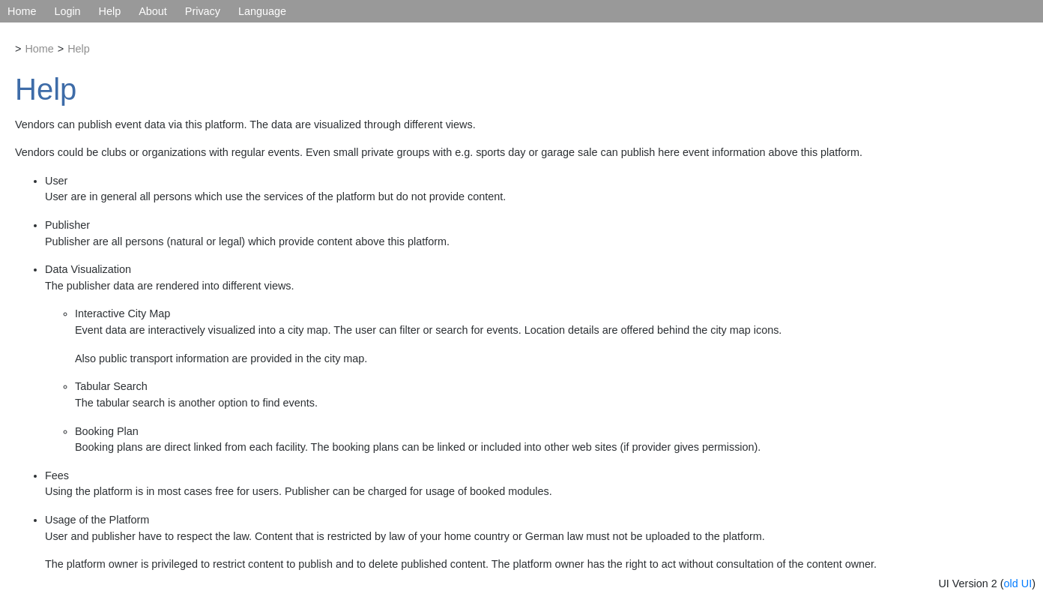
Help (110, 11)
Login (67, 11)
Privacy (202, 11)
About (153, 11)
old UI (1018, 584)
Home (21, 11)
